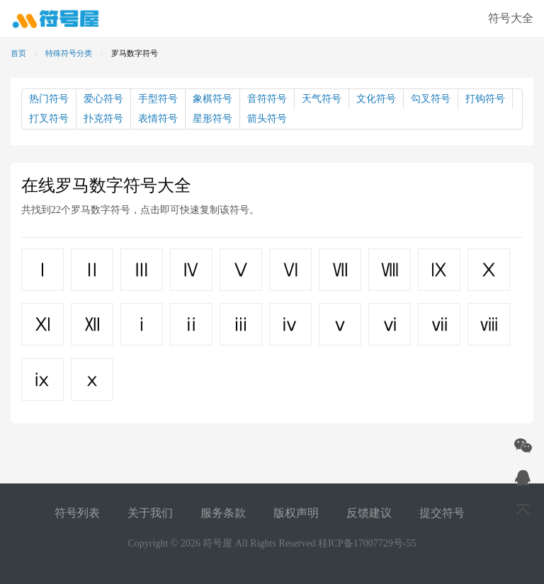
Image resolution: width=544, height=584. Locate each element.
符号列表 (77, 513)
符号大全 (510, 18)
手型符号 (158, 98)
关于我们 (150, 513)
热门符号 (49, 98)
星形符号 (212, 118)
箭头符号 (267, 118)
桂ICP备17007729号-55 (367, 543)
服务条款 (223, 513)
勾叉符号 (430, 98)
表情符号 (158, 118)
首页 (18, 53)
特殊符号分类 (68, 53)
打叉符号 (49, 118)
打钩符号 (485, 98)
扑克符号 (103, 118)
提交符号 (442, 513)
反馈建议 (369, 513)
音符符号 (267, 98)
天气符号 (321, 98)
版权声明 (296, 513)
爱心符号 (103, 98)
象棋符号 (212, 98)
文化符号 (376, 98)
